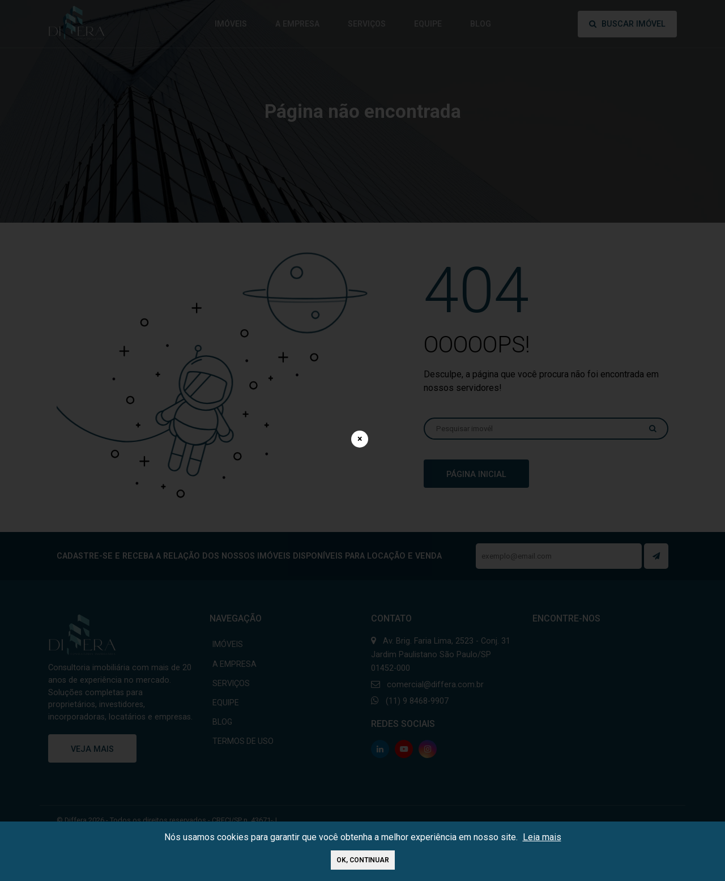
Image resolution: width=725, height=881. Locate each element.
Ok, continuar (362, 860)
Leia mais (542, 837)
